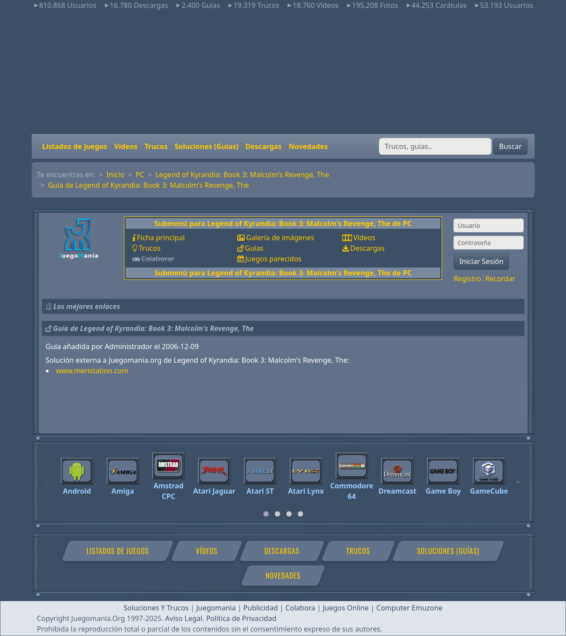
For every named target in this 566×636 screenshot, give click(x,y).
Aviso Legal (183, 618)
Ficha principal (160, 237)
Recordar (500, 278)
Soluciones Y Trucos (156, 608)
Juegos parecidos (273, 259)
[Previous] (47, 478)
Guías (254, 248)
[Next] (519, 478)
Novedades (308, 146)
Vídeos (126, 146)
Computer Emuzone (409, 608)
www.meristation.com (92, 371)
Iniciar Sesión (481, 261)
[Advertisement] (283, 72)
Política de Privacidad (241, 618)
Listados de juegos (74, 146)
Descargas (263, 146)
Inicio (115, 174)
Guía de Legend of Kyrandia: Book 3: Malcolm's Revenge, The (148, 185)
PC (139, 174)
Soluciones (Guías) (206, 146)
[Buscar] (435, 146)
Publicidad (261, 608)
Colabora (300, 608)
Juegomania (216, 608)
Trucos (156, 146)
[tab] (266, 514)
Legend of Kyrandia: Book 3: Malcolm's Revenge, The (242, 174)
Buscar (510, 146)
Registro (467, 278)
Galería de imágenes (280, 237)
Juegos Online (346, 608)
